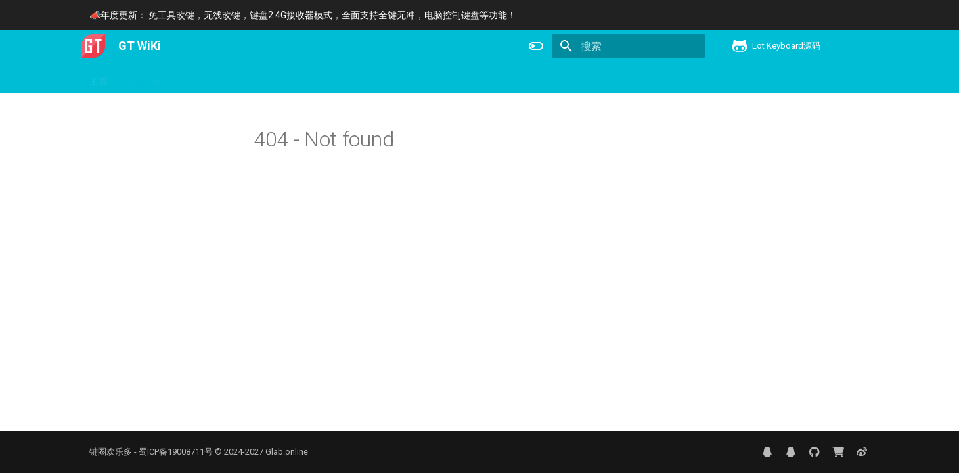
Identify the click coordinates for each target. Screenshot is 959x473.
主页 (98, 78)
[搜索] (628, 46)
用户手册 (141, 78)
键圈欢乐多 (110, 452)
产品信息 (194, 78)
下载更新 (247, 78)
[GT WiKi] (93, 46)
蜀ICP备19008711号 (176, 452)
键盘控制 (299, 78)
